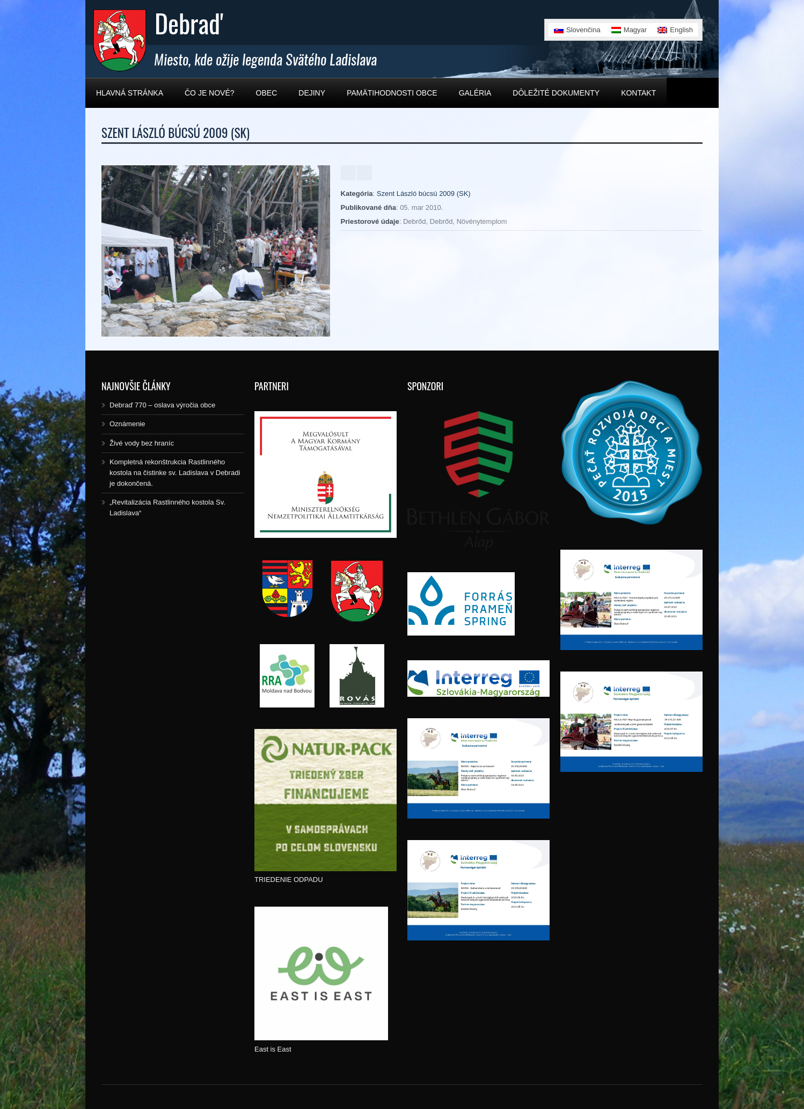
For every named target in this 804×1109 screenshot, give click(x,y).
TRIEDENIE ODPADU (288, 879)
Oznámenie (127, 424)
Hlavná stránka (129, 93)
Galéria (475, 93)
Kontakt (638, 93)
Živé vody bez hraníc (141, 443)
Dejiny (311, 93)
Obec (266, 93)
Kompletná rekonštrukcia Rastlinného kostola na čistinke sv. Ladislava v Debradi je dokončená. (174, 472)
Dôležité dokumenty (556, 93)
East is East (272, 1049)
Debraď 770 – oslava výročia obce (162, 405)
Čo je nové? (210, 93)
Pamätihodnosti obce (392, 93)
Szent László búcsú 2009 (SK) (424, 193)
